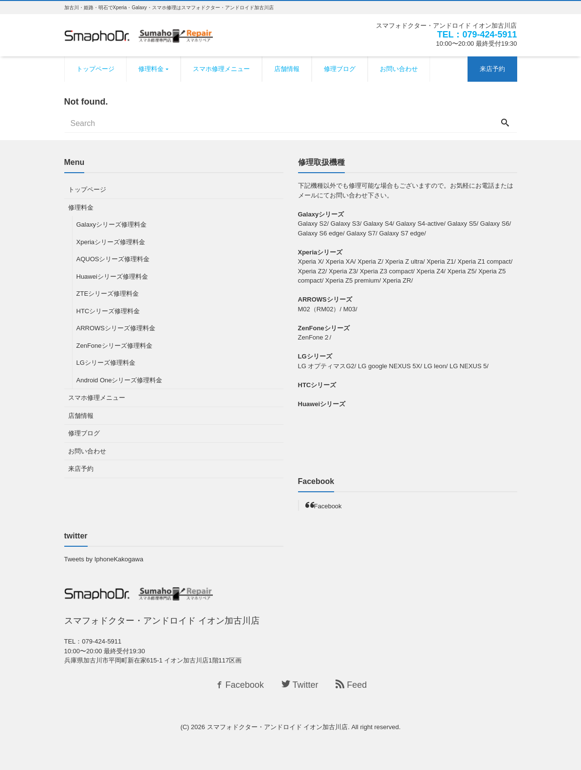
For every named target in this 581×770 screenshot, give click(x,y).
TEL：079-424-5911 (477, 34)
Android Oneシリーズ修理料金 (119, 380)
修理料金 (151, 68)
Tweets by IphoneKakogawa (104, 559)
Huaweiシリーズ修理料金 (112, 276)
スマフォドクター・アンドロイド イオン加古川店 (277, 727)
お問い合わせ (399, 68)
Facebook (328, 506)
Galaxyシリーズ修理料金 (111, 224)
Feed (351, 685)
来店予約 (492, 68)
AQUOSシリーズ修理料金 (113, 259)
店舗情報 (287, 68)
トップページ (95, 68)
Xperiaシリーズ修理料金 (111, 242)
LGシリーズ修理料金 (105, 362)
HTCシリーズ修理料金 (108, 311)
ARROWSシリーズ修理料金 (116, 328)
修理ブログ (340, 68)
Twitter (300, 685)
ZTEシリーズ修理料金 (107, 293)
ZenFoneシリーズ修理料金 (114, 345)
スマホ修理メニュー (221, 68)
